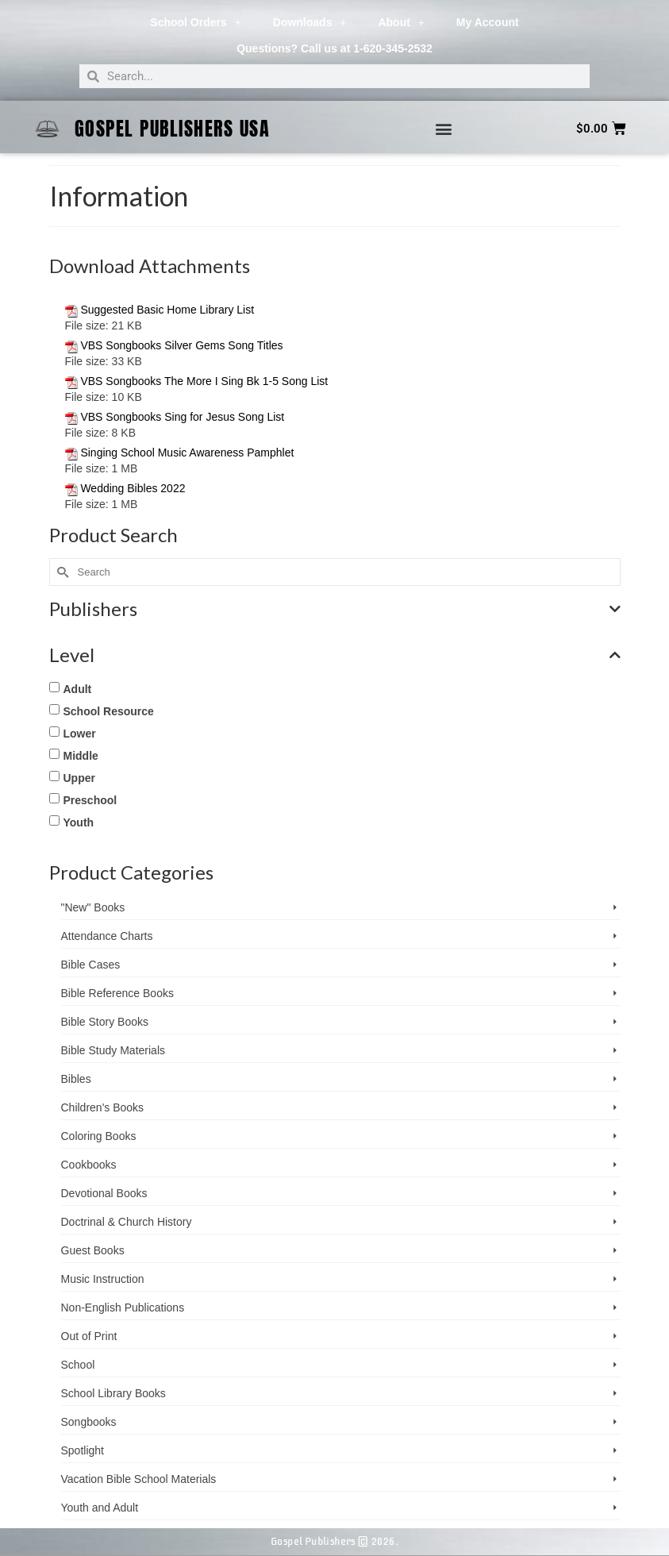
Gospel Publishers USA (173, 128)
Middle (80, 755)
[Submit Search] (61, 572)
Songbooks (89, 1421)
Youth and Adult (100, 1507)
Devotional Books (104, 1193)
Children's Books (102, 1107)
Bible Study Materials (113, 1050)
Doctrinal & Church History (126, 1221)
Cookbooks (89, 1164)
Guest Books (93, 1250)
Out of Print (89, 1336)
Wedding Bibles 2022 (132, 488)
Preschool (90, 800)
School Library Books (113, 1393)
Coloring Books (98, 1136)
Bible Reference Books (117, 993)
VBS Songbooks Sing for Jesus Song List (182, 416)
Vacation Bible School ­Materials (139, 1479)
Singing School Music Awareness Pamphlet (187, 452)
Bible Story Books (105, 1021)
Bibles (76, 1079)
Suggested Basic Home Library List (167, 309)
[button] (443, 129)
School (78, 1364)
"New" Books (93, 907)
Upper (79, 778)
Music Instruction (102, 1279)
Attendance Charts (107, 936)
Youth (78, 822)
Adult (77, 689)
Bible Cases (91, 964)
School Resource (108, 711)
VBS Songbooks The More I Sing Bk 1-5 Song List (204, 381)
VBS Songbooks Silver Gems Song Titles (181, 345)
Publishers (335, 609)
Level (335, 655)
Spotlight (82, 1450)
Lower (79, 733)
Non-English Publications (123, 1307)
